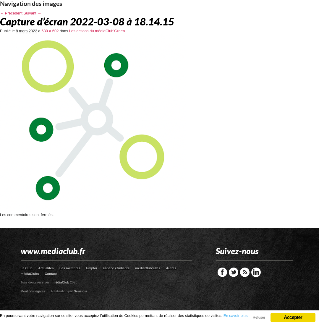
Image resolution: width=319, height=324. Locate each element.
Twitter (233, 272)
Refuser (259, 317)
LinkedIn (256, 272)
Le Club (27, 268)
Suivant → (32, 13)
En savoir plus (236, 315)
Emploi (91, 268)
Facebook (222, 272)
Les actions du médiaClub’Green (97, 31)
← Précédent (11, 13)
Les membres (69, 268)
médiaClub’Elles (147, 268)
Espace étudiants (116, 268)
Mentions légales (33, 291)
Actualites (46, 268)
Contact (51, 274)
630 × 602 (50, 31)
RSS (245, 272)
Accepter (293, 317)
